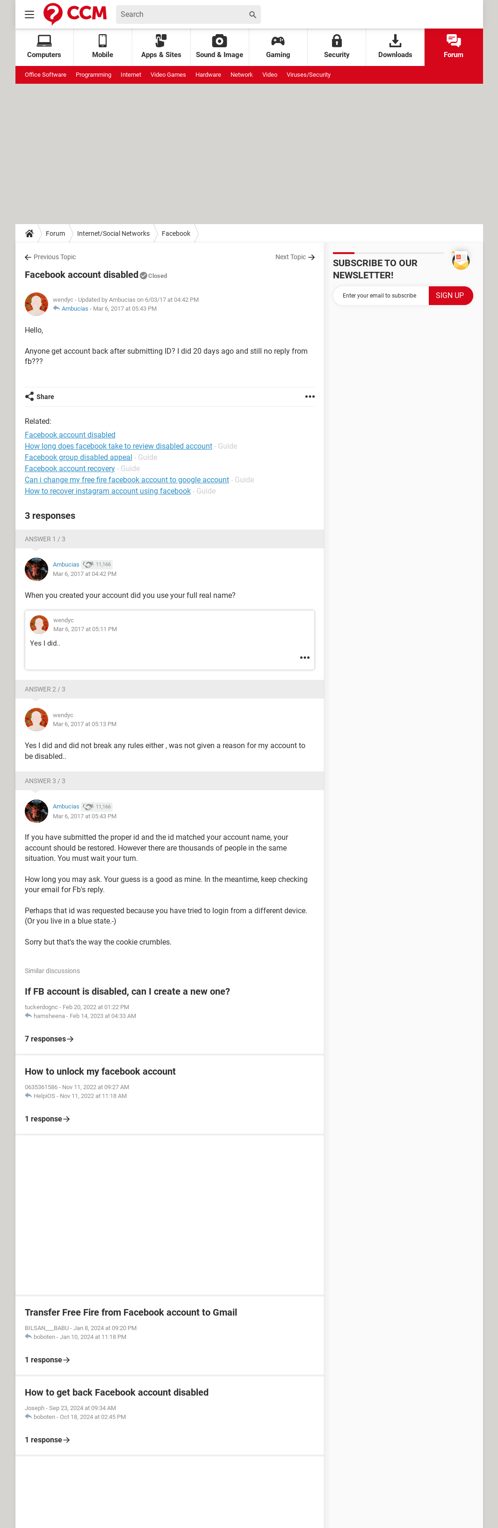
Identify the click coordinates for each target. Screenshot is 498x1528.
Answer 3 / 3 (45, 781)
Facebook (176, 233)
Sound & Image (219, 46)
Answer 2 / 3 (45, 689)
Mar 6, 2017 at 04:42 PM (84, 573)
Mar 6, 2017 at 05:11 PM (85, 629)
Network (242, 74)
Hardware (208, 74)
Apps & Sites (161, 46)
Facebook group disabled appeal (78, 457)
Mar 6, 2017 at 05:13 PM (84, 724)
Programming (93, 74)
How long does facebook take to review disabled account (118, 446)
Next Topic (290, 257)
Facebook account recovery (70, 468)
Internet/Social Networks (113, 233)
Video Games (168, 74)
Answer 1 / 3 (45, 539)
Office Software (45, 74)
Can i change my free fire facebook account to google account (127, 479)
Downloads (395, 46)
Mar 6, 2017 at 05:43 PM (125, 308)
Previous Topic (55, 257)
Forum (453, 46)
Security (337, 46)
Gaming (278, 46)
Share (45, 396)
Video (269, 74)
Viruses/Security (309, 74)
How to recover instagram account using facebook (108, 491)
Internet (131, 74)
